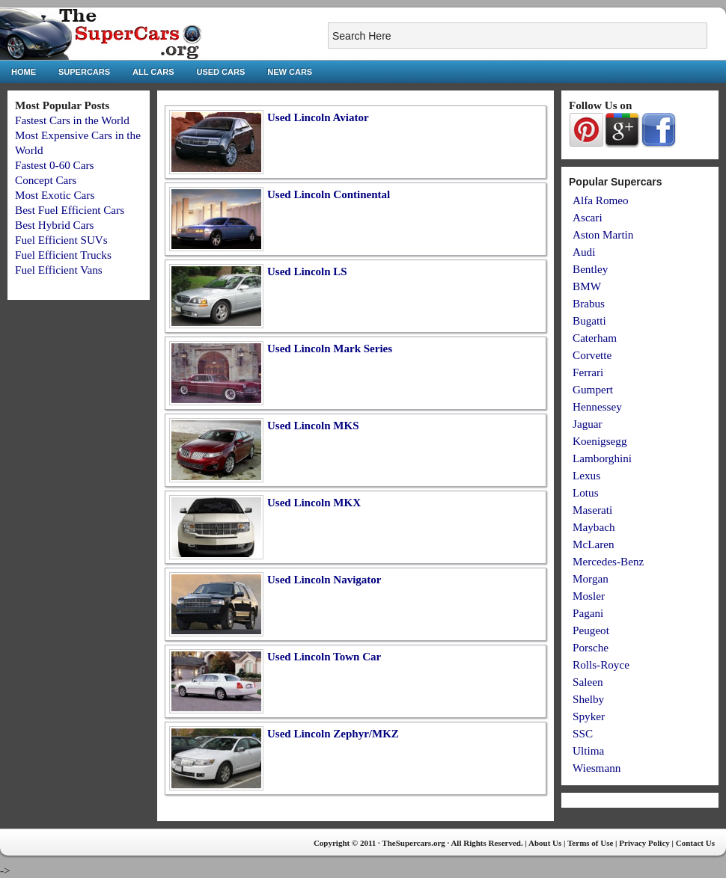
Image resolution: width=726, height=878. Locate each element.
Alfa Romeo (601, 200)
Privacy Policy (644, 842)
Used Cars (221, 71)
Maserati (592, 509)
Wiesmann (596, 767)
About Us (544, 842)
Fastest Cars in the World (72, 120)
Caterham (595, 337)
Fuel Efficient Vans (59, 269)
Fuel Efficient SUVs (61, 239)
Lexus (586, 475)
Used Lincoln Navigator (324, 580)
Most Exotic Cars (54, 194)
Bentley (590, 269)
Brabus (589, 303)
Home (23, 71)
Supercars (84, 71)
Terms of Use (590, 842)
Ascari (588, 217)
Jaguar (588, 423)
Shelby (588, 699)
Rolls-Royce (601, 664)
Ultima (588, 750)
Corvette (592, 355)
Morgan (590, 578)
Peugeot (591, 630)
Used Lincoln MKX (314, 503)
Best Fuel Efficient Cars (69, 209)
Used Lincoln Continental (328, 194)
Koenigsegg (600, 441)
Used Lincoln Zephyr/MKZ (333, 734)
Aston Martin (603, 234)
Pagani (588, 613)
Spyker (589, 716)
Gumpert (593, 389)
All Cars (153, 71)
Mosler (589, 595)
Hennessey (597, 406)
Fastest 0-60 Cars (54, 165)
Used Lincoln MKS (313, 426)
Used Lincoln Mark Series (329, 348)
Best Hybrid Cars (54, 224)
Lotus (586, 492)
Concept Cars (45, 180)
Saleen (588, 681)
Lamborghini (602, 458)
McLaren (593, 544)
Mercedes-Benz (608, 561)
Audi (584, 251)
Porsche (590, 647)
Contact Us (695, 842)
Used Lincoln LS (307, 271)
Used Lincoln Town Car (324, 657)
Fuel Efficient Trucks (63, 254)
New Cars (289, 71)
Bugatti (589, 320)
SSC (583, 733)
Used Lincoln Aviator (318, 117)
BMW (587, 286)
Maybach (594, 527)
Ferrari (588, 372)
